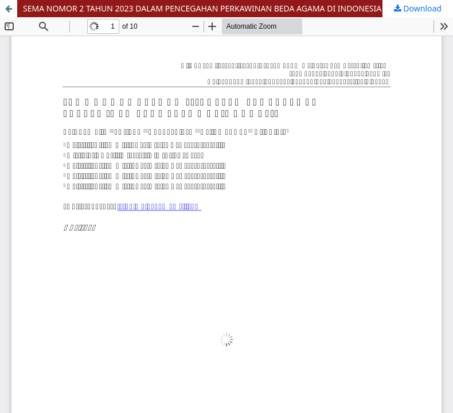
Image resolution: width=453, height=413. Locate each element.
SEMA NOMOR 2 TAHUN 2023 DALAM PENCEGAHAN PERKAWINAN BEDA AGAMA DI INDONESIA (202, 8)
